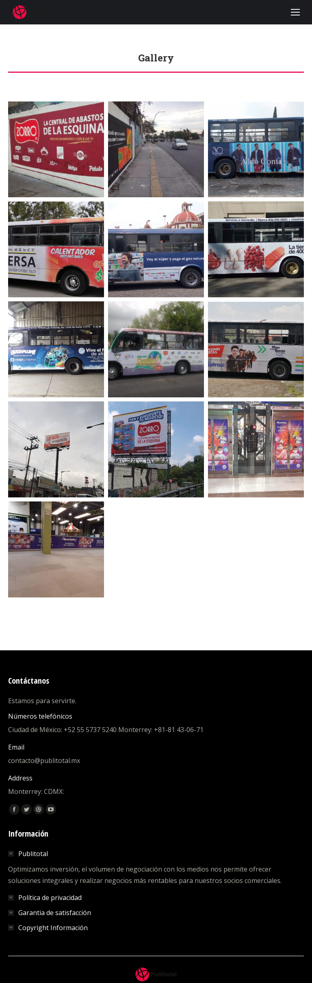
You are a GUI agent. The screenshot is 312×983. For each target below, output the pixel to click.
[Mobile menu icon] (295, 12)
